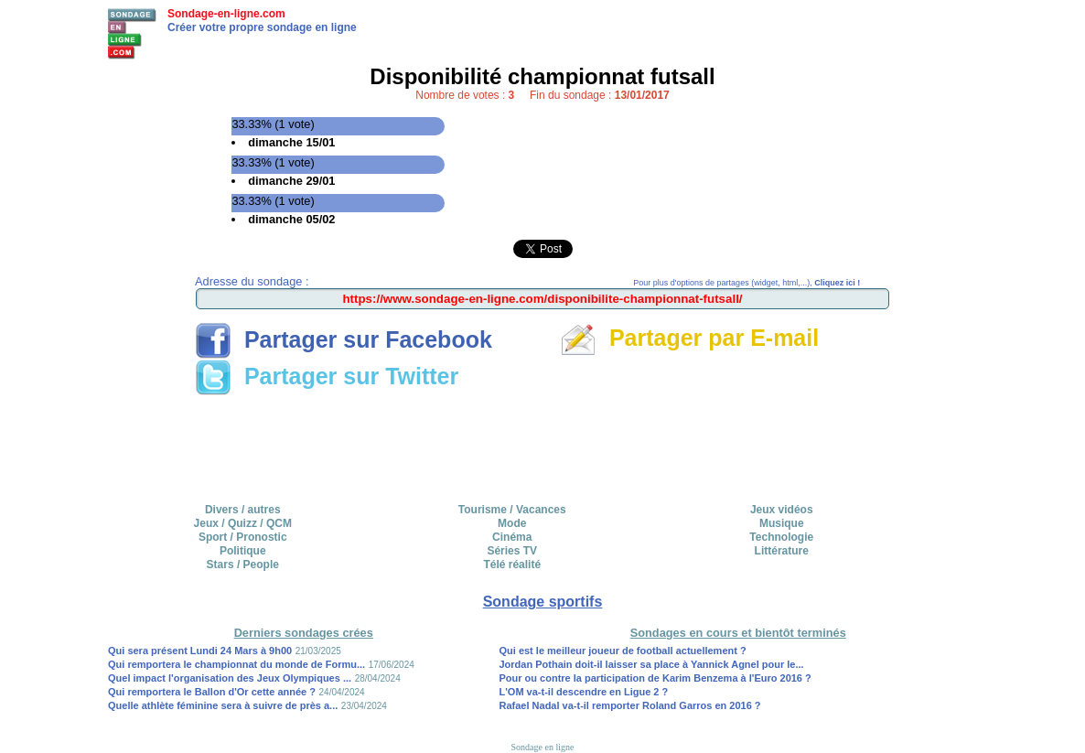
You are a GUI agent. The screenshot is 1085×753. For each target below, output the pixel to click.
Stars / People (243, 564)
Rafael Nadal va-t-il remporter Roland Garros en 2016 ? (630, 705)
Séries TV (512, 550)
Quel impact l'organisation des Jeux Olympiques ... (229, 677)
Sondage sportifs (543, 601)
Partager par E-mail (689, 337)
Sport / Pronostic (243, 537)
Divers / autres (243, 509)
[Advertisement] (542, 443)
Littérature (782, 550)
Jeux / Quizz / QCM (243, 523)
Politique (243, 550)
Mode (512, 523)
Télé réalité (512, 564)
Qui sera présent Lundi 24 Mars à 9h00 (200, 650)
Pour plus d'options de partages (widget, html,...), (746, 282)
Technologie (781, 537)
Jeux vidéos (781, 509)
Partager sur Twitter (326, 376)
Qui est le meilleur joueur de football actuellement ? (623, 650)
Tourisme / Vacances (512, 509)
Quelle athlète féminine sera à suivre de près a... (223, 705)
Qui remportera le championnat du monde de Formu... (236, 664)
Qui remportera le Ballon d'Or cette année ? (212, 691)
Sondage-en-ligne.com (226, 13)
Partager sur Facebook (343, 339)
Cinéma (512, 537)
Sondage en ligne (543, 747)
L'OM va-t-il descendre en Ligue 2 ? (584, 691)
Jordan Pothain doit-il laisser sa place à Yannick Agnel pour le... (652, 664)
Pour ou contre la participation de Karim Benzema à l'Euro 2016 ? (655, 677)
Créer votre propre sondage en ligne (262, 27)
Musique (781, 523)
